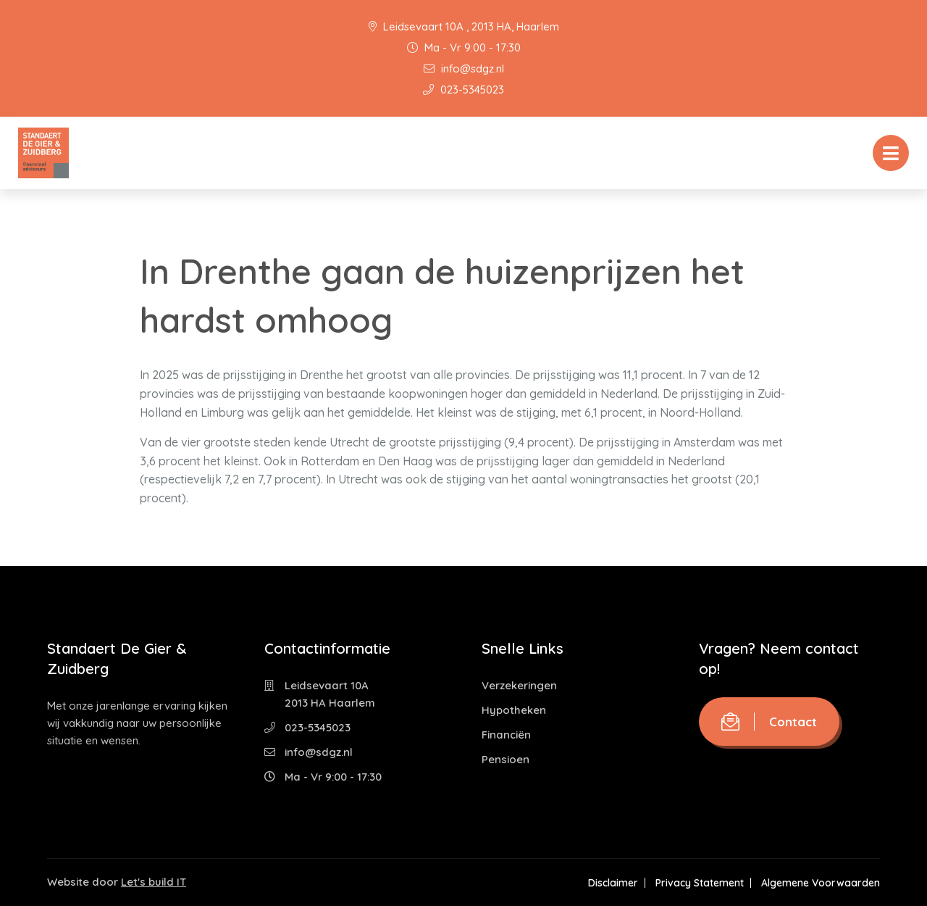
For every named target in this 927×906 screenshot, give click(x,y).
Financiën (506, 734)
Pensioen (505, 759)
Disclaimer (613, 882)
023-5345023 (463, 89)
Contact (769, 721)
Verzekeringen (519, 685)
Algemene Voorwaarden (820, 882)
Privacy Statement (699, 882)
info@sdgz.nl (464, 68)
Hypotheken (514, 710)
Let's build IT (153, 882)
